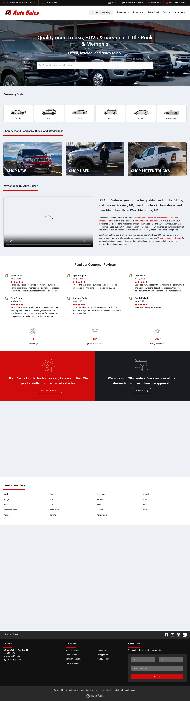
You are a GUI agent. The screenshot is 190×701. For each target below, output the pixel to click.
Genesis (100, 499)
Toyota (53, 515)
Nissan (100, 510)
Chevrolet (101, 494)
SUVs (49, 114)
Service (166, 12)
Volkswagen (102, 515)
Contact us (101, 650)
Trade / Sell (153, 12)
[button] (20, 2)
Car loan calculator (74, 659)
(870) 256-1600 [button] (49, 2)
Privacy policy (103, 659)
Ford (52, 499)
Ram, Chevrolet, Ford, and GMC (148, 221)
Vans (110, 114)
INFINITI (53, 504)
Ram (145, 510)
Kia (144, 504)
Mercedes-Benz (10, 510)
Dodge (6, 499)
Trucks (18, 114)
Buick (5, 494)
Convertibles (172, 114)
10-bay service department (168, 238)
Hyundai (7, 504)
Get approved (141, 390)
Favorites (153, 2)
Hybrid (141, 114)
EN (111, 2)
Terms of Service (73, 663)
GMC (145, 499)
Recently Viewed (175, 2)
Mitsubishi (54, 510)
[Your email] (157, 668)
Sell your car (71, 655)
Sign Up (157, 677)
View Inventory (72, 650)
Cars (80, 114)
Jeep (99, 504)
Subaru (6, 515)
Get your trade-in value (48, 390)
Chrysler (146, 494)
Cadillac (53, 494)
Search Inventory (100, 12)
